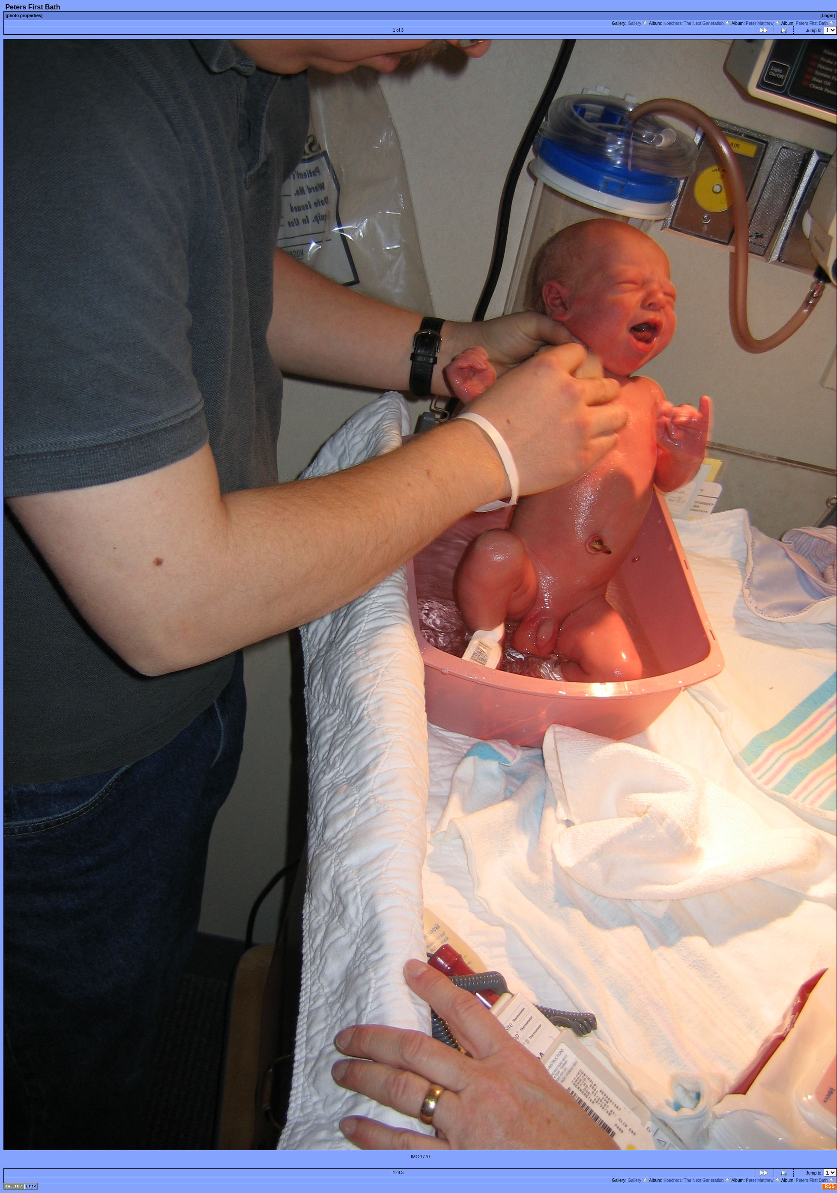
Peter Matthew (763, 23)
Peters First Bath (815, 23)
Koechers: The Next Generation (697, 23)
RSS (830, 1186)
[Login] (827, 15)
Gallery (638, 23)
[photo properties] (24, 15)
